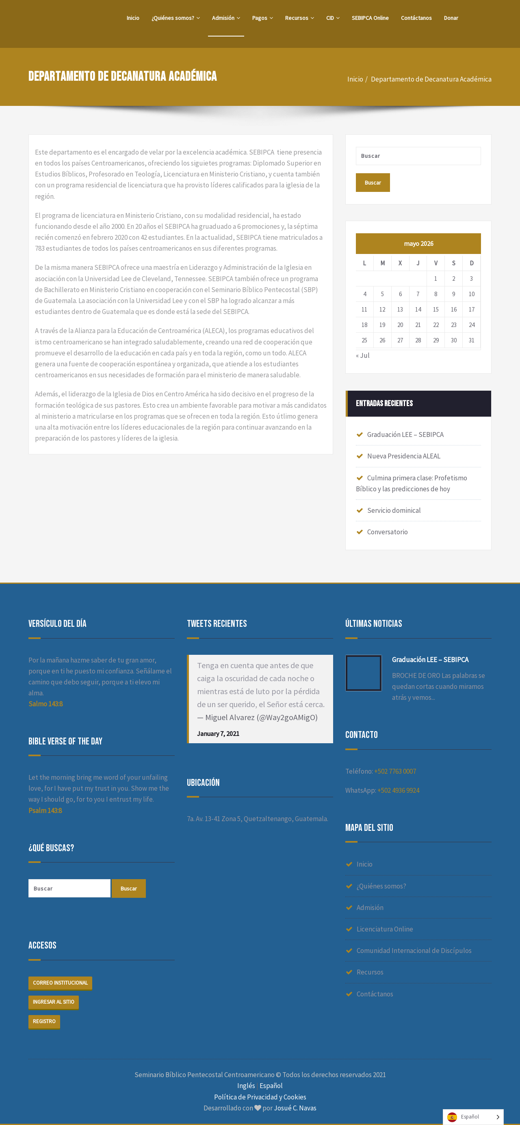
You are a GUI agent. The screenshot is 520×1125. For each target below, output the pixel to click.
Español (271, 1085)
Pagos (262, 18)
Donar (451, 18)
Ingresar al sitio (53, 1002)
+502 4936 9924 (398, 790)
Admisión (226, 18)
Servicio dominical (394, 510)
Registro (44, 1021)
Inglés (246, 1085)
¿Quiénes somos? (176, 18)
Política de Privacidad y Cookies (260, 1097)
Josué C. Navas (295, 1107)
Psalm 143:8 (45, 810)
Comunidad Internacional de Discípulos (414, 950)
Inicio (133, 18)
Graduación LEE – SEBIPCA (405, 434)
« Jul (363, 355)
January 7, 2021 (218, 733)
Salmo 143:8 (45, 703)
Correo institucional (60, 982)
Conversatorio (387, 531)
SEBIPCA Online (370, 18)
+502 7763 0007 (395, 770)
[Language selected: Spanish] (473, 1117)
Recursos (299, 18)
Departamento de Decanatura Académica (431, 79)
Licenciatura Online (385, 929)
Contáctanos (416, 18)
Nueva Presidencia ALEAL (403, 456)
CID (333, 18)
